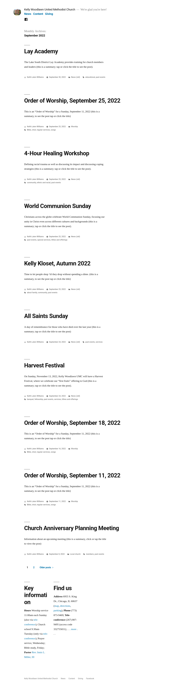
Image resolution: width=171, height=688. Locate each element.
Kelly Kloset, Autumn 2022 (57, 263)
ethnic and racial (43, 182)
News (27, 14)
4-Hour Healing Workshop (56, 153)
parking (57, 610)
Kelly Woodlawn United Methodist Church (49, 9)
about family (32, 292)
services (99, 342)
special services (43, 240)
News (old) (75, 77)
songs (53, 130)
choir (34, 130)
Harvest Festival (44, 365)
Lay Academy (41, 51)
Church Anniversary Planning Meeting (71, 528)
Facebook (90, 678)
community (31, 182)
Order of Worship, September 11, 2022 (72, 475)
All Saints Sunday (46, 316)
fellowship (39, 399)
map (56, 606)
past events (100, 77)
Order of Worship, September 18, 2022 (72, 422)
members (90, 554)
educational (90, 77)
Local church (75, 554)
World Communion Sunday (57, 206)
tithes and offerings (59, 240)
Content (38, 14)
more (73, 629)
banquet (30, 399)
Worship (74, 126)
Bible (29, 130)
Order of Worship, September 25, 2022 (72, 100)
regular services (43, 130)
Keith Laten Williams (35, 77)
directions (65, 606)
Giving (49, 14)
